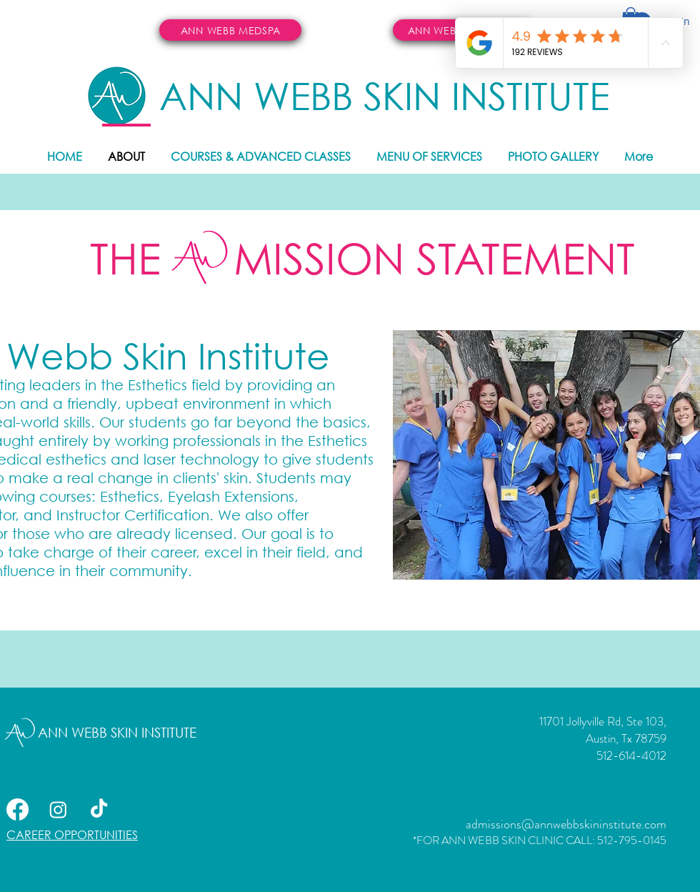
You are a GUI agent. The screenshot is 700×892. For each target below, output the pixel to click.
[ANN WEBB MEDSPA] (230, 30)
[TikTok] (99, 809)
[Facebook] (17, 809)
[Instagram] (58, 809)
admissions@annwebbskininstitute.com (566, 824)
